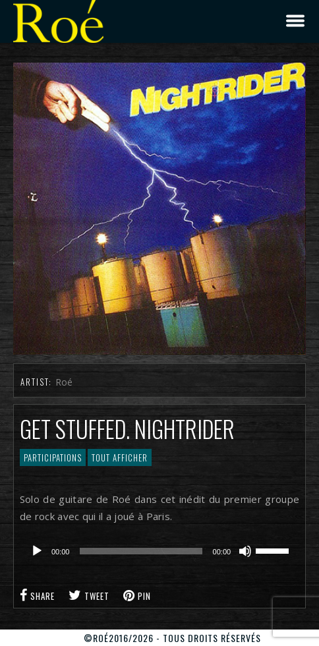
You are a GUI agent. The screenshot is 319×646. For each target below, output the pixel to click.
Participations (53, 457)
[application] (159, 551)
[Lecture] (37, 551)
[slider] (141, 551)
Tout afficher (120, 457)
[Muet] (245, 551)
